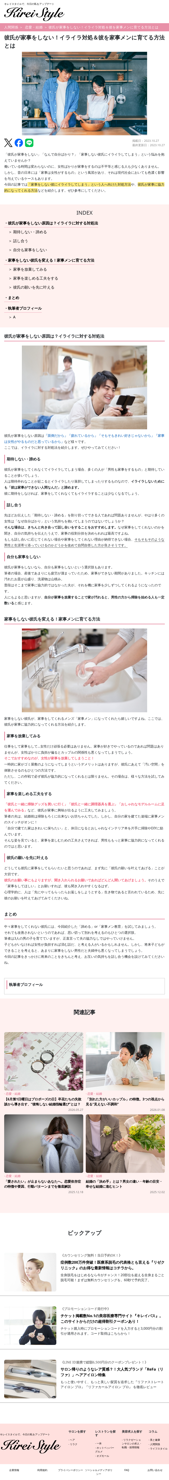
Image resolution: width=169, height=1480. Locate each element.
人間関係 (11, 27)
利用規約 (42, 1470)
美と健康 (155, 1440)
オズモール (103, 1456)
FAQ (126, 1470)
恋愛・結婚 (34, 27)
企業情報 (14, 1470)
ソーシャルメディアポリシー (98, 1472)
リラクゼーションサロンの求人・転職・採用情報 (132, 1443)
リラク (73, 1444)
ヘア (72, 1440)
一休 (99, 1443)
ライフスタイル (159, 1448)
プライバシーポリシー (70, 1470)
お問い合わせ (155, 1470)
